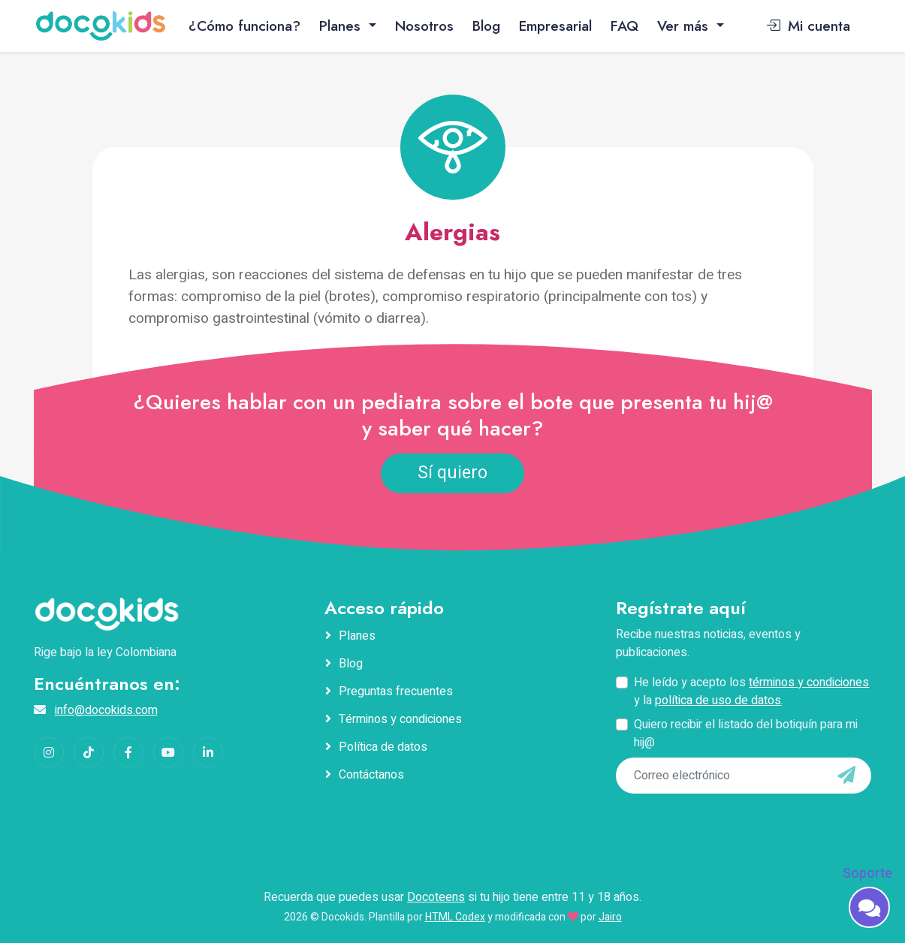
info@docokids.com (106, 710)
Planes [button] (342, 25)
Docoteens (436, 897)
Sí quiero (452, 473)
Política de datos (383, 747)
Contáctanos (371, 775)
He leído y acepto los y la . (751, 691)
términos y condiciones (809, 682)
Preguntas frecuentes (396, 691)
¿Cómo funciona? (244, 25)
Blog (486, 25)
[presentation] (719, 824)
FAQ (624, 25)
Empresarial (555, 25)
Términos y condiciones (400, 719)
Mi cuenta (808, 25)
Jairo (610, 917)
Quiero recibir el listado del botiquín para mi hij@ (746, 734)
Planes (357, 636)
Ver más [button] (685, 25)
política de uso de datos (718, 700)
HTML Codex (455, 917)
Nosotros (424, 25)
